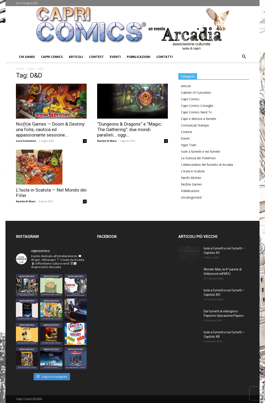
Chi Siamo (27, 57)
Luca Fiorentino (26, 140)
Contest (96, 57)
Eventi (115, 57)
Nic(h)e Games (191, 184)
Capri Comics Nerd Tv (196, 112)
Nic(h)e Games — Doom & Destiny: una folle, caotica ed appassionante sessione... (50, 129)
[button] (244, 57)
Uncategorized (191, 197)
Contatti (164, 57)
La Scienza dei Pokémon (198, 158)
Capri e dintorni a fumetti (198, 119)
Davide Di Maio (107, 140)
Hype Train (188, 145)
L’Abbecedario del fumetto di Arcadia (207, 165)
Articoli (76, 57)
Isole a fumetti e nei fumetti (200, 151)
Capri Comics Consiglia (197, 106)
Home (20, 69)
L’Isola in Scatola (193, 171)
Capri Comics (52, 57)
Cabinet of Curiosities (196, 92)
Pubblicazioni (138, 57)
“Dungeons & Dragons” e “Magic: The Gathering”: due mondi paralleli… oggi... (129, 129)
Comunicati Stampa (195, 125)
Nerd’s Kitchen (191, 178)
